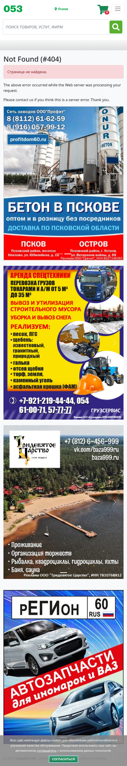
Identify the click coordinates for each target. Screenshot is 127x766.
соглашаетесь (47, 750)
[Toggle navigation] (15, 9)
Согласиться (63, 759)
